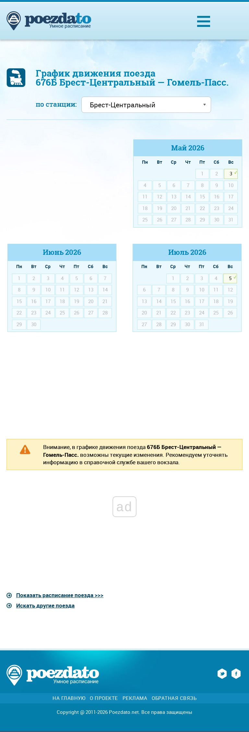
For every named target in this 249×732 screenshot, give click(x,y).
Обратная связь (174, 698)
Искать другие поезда (45, 605)
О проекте (104, 698)
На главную (69, 698)
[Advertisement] (61, 184)
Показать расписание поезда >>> (59, 595)
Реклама (135, 698)
